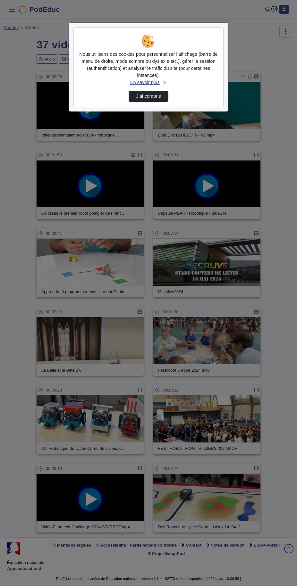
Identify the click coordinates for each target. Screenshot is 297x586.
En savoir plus (148, 82)
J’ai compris (148, 96)
